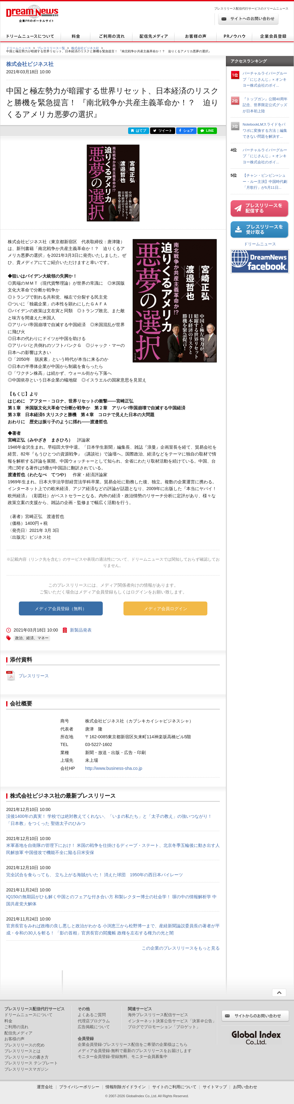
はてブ (138, 130)
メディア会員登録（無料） (61, 608)
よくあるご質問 (92, 1014)
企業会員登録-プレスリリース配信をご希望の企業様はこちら (133, 1044)
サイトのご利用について (174, 1087)
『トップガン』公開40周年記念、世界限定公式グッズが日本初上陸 (265, 105)
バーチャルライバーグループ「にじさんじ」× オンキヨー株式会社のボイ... (265, 79)
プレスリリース (34, 675)
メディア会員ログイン (165, 608)
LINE (207, 130)
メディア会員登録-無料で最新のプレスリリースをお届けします (135, 1050)
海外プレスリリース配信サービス (158, 1014)
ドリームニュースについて (28, 1014)
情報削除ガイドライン (126, 1087)
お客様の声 (14, 1039)
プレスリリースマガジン (26, 1069)
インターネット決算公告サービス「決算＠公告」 (172, 1021)
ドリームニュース (18, 48)
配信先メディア (18, 1033)
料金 (8, 1021)
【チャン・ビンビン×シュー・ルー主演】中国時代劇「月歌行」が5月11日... (265, 181)
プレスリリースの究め (24, 1045)
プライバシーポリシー (79, 1087)
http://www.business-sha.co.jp (113, 768)
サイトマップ (215, 1087)
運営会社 (45, 1087)
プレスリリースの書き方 (26, 1057)
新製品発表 (81, 629)
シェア (186, 130)
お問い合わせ (245, 1087)
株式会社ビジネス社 (85, 48)
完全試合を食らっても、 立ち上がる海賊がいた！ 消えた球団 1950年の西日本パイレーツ (94, 874)
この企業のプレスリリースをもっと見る (181, 948)
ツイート (162, 130)
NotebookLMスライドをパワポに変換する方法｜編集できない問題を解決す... (265, 130)
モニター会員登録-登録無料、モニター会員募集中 (122, 1056)
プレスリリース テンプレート (31, 1063)
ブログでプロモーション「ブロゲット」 (164, 1026)
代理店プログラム (94, 1021)
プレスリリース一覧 (51, 48)
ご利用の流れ (16, 1026)
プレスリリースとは (22, 1051)
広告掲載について (94, 1026)
